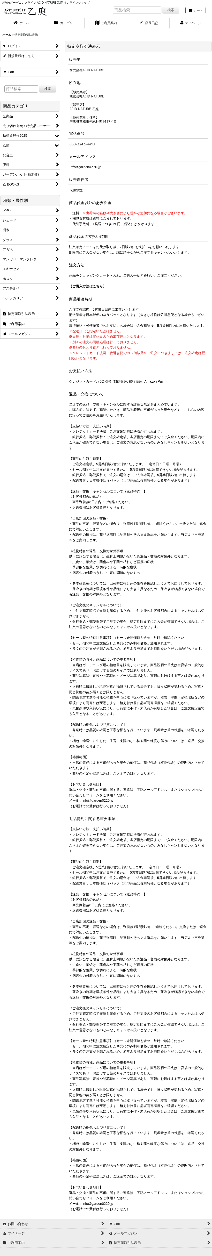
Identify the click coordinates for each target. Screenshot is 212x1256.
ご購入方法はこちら (87, 286)
